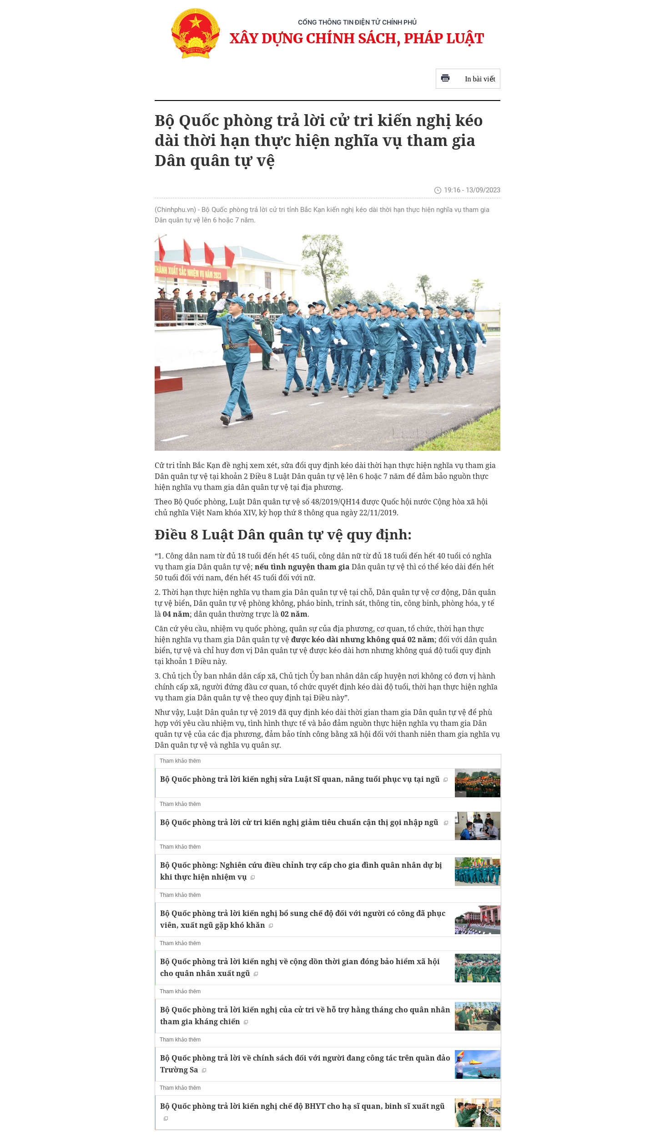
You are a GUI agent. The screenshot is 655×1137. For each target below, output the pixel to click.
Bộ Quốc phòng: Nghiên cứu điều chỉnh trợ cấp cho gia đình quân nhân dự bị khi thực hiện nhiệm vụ (301, 871)
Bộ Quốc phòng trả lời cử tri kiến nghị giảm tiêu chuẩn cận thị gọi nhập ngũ (304, 822)
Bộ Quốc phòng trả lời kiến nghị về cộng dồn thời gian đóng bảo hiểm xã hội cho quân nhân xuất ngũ (300, 967)
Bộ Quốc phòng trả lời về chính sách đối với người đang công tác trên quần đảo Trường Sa (305, 1064)
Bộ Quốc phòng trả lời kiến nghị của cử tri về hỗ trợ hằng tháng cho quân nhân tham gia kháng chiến (305, 1015)
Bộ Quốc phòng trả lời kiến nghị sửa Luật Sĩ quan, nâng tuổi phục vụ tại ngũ (304, 779)
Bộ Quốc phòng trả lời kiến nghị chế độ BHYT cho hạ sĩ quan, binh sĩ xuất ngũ (302, 1111)
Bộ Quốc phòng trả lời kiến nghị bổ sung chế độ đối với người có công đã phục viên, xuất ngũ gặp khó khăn (302, 919)
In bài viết (468, 79)
